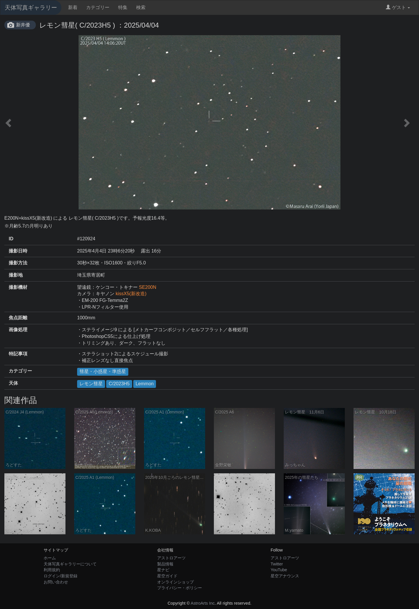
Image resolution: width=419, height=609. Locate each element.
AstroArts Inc (202, 603)
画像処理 (18, 329)
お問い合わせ (56, 582)
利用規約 (52, 569)
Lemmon (145, 383)
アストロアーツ (171, 558)
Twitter (277, 564)
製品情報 (165, 564)
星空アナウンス (285, 576)
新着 (72, 7)
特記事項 (18, 353)
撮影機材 (18, 287)
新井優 (23, 24)
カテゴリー (97, 7)
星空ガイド (167, 576)
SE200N (147, 287)
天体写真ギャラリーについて (70, 564)
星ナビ (163, 569)
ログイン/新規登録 (60, 576)
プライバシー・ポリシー (179, 587)
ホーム (50, 558)
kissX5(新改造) (131, 293)
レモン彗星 (91, 383)
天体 (13, 383)
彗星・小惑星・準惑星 (102, 371)
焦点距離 (18, 317)
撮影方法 (18, 262)
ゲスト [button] (398, 7)
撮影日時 (18, 250)
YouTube (279, 569)
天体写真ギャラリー (31, 7)
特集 (122, 7)
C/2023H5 (119, 383)
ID (11, 238)
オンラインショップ (175, 582)
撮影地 (16, 275)
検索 (140, 7)
